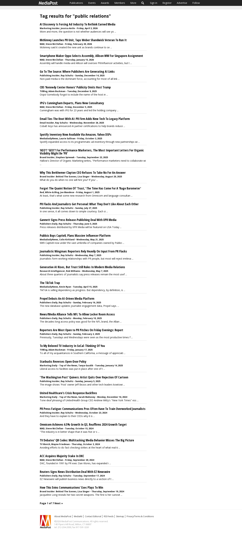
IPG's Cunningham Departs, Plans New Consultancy (72, 103)
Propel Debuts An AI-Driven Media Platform (67, 298)
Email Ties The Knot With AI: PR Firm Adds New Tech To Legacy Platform (85, 118)
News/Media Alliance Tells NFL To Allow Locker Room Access (77, 314)
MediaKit (78, 516)
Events (92, 2)
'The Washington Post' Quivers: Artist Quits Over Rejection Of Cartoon (84, 377)
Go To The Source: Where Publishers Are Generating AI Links (77, 71)
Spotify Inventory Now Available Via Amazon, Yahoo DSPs (75, 134)
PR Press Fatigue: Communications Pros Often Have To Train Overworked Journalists (92, 408)
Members (119, 2)
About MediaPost (62, 516)
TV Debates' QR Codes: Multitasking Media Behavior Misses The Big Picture (87, 440)
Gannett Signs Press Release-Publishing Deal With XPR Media (78, 219)
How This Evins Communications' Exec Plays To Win (71, 487)
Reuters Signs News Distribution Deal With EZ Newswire (75, 471)
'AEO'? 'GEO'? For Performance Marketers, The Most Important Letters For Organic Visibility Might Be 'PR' (92, 152)
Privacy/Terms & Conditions (140, 516)
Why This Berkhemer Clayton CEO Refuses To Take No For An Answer (83, 172)
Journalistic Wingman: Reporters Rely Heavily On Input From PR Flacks (83, 251)
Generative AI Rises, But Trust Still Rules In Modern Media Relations (82, 267)
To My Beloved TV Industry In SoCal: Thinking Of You (72, 345)
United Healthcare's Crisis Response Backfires (68, 392)
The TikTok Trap (50, 282)
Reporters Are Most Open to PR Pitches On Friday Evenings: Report (81, 330)
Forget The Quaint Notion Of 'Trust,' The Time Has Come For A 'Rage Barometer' (90, 188)
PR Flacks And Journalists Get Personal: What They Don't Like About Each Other (89, 204)
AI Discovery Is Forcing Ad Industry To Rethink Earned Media (77, 24)
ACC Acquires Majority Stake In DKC (62, 455)
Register (167, 2)
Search (143, 3)
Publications (76, 2)
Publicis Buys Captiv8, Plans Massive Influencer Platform (75, 235)
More (133, 2)
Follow (196, 2)
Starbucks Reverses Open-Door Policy (63, 361)
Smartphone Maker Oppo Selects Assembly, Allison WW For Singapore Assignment (91, 55)
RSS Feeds (108, 516)
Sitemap (120, 516)
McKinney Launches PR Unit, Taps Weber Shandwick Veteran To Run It (83, 40)
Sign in (153, 2)
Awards (105, 2)
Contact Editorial (93, 516)
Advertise (182, 2)
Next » (58, 503)
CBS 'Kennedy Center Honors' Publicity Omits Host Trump (75, 87)
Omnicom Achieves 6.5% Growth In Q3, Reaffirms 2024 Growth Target (83, 424)
